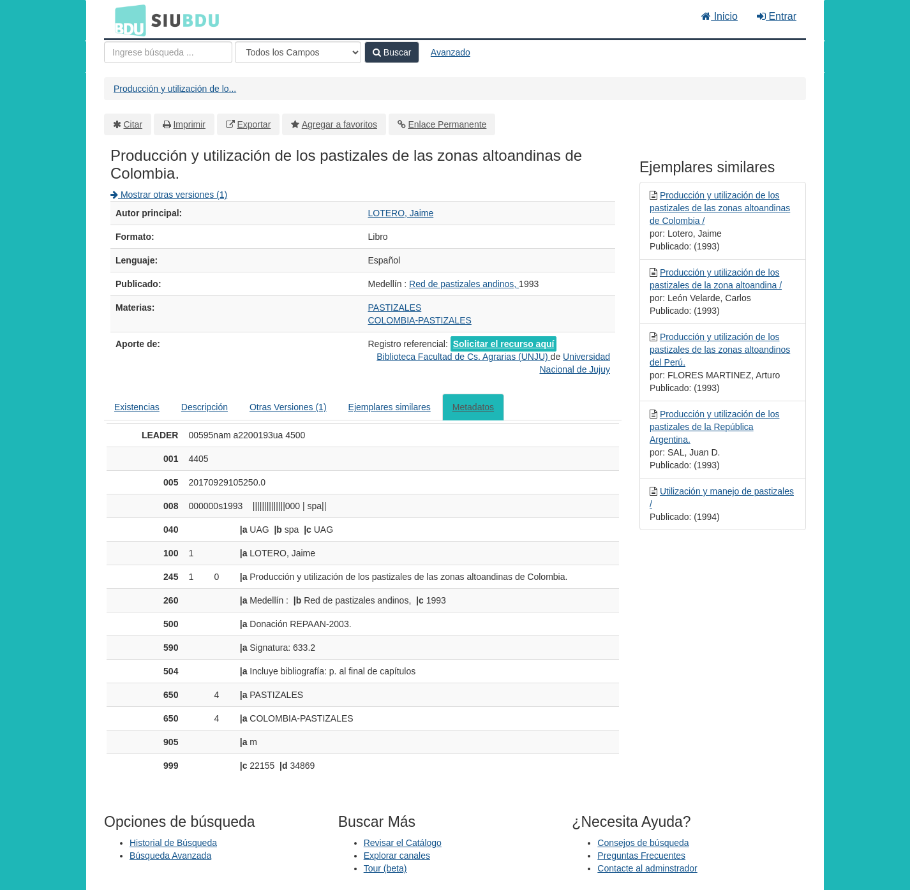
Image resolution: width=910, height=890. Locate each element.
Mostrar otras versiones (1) (168, 194)
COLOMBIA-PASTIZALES (420, 320)
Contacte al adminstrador (647, 868)
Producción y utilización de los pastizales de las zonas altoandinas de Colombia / (720, 208)
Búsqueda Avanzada (170, 855)
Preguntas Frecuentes (641, 855)
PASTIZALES (395, 307)
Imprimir (189, 124)
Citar (133, 124)
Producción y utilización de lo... (175, 89)
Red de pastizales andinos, (464, 284)
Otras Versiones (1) (288, 407)
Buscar (392, 52)
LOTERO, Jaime (401, 213)
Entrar (776, 16)
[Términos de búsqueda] (168, 52)
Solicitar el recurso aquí (504, 344)
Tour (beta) (385, 868)
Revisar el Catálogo (403, 843)
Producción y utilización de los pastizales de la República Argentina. (714, 427)
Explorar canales (397, 855)
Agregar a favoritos (339, 124)
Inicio (719, 16)
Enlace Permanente (447, 124)
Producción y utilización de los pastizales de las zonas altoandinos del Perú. (720, 349)
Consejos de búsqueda (643, 843)
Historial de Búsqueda (173, 843)
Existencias (137, 407)
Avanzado (450, 52)
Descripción (204, 407)
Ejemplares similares (389, 407)
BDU (127, 20)
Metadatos (473, 407)
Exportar (254, 124)
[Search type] (298, 52)
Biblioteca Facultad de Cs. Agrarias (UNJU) (463, 357)
